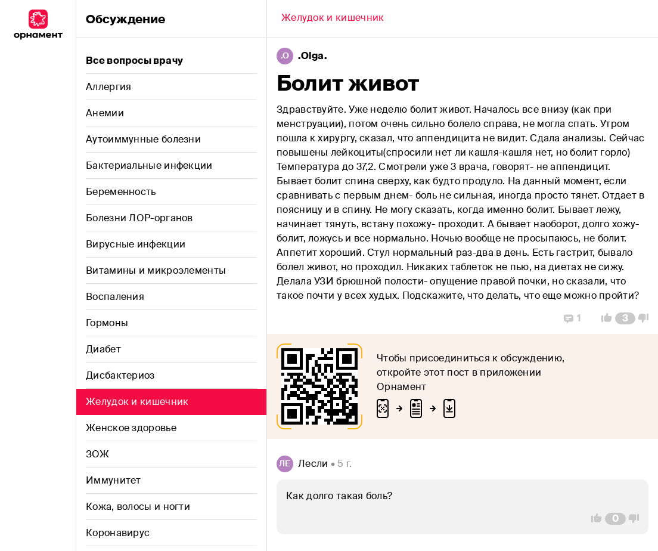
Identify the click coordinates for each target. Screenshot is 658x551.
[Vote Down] (646, 318)
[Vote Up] (603, 318)
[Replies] (572, 318)
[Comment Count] (625, 318)
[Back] (333, 19)
